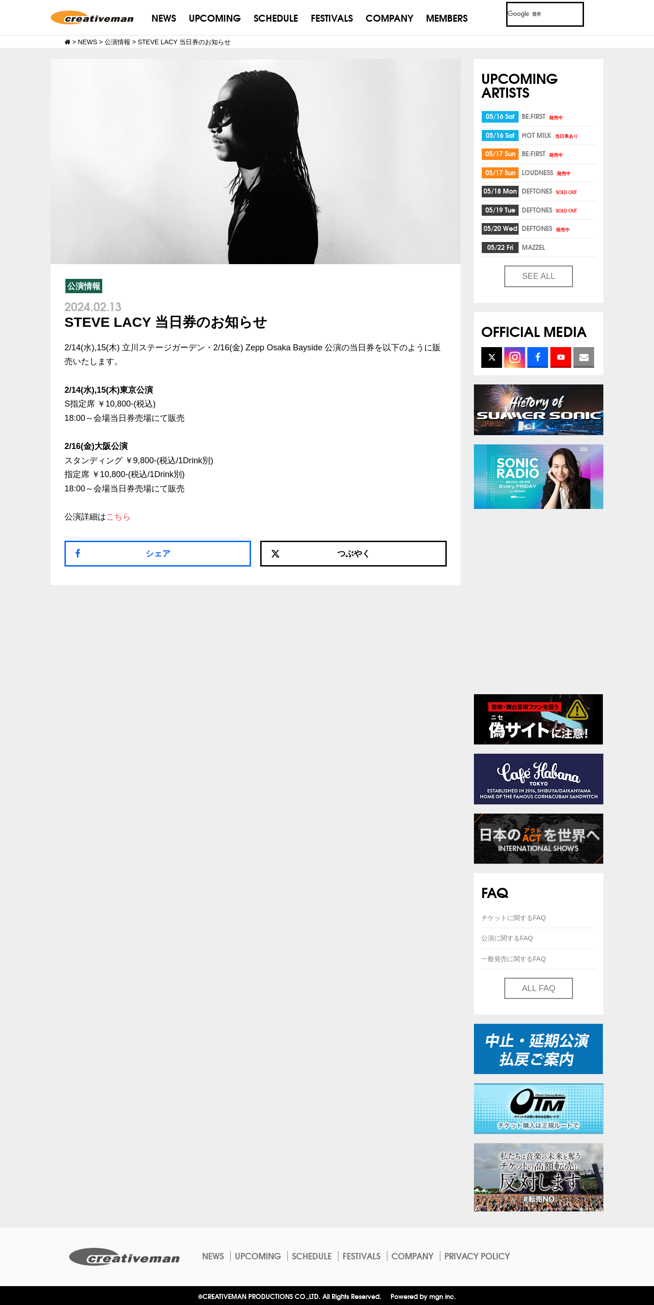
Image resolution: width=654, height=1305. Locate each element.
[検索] (534, 14)
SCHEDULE (276, 17)
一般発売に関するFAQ (513, 959)
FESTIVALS (332, 17)
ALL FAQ (538, 988)
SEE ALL (538, 276)
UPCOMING (215, 17)
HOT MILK (550, 135)
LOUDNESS (547, 172)
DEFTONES (550, 191)
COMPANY (389, 17)
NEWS (164, 17)
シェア (158, 553)
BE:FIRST (543, 116)
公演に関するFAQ (507, 938)
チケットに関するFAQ (513, 917)
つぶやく (320, 553)
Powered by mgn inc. (423, 1296)
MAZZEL (533, 247)
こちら (118, 516)
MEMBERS (446, 17)
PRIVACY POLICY (477, 1255)
